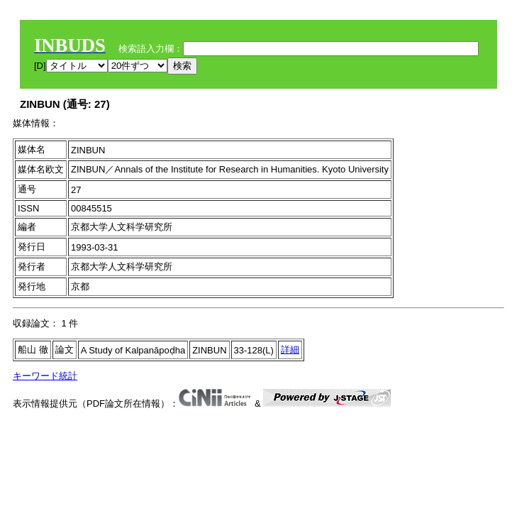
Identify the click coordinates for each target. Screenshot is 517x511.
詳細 (290, 349)
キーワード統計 (45, 375)
